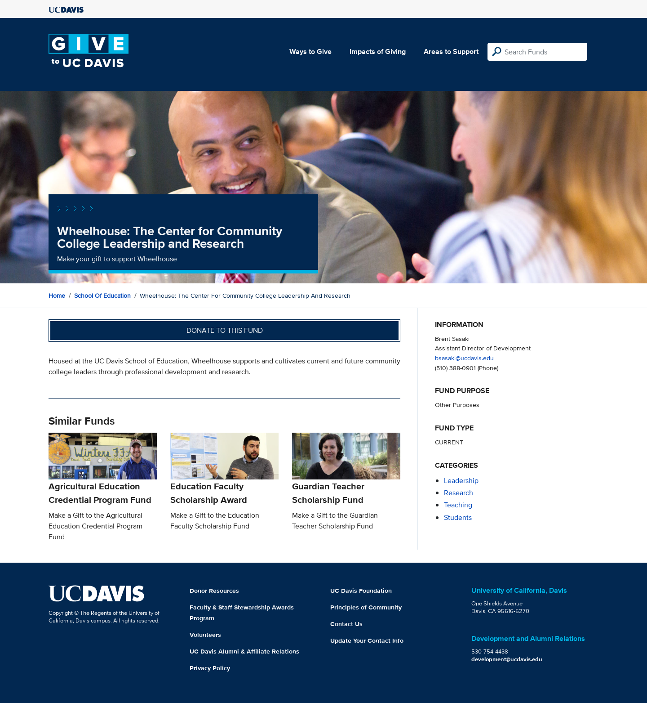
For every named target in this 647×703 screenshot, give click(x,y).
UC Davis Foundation (361, 590)
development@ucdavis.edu (506, 659)
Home (57, 295)
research (458, 493)
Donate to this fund (224, 330)
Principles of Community (366, 607)
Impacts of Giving (378, 51)
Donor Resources (214, 590)
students (458, 517)
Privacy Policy (210, 667)
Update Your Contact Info (366, 640)
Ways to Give (310, 51)
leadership (461, 480)
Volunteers (205, 634)
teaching (458, 505)
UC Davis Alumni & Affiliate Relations (244, 651)
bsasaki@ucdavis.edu (464, 358)
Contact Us (346, 623)
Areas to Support (451, 51)
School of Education (102, 295)
